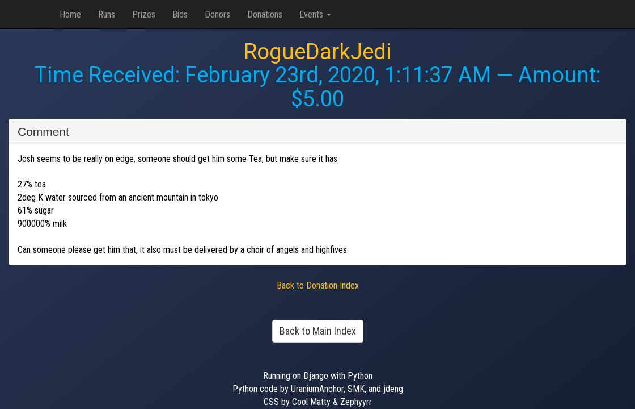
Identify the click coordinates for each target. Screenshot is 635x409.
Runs (106, 14)
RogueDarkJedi (318, 51)
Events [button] (315, 14)
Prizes (143, 14)
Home (70, 14)
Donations (264, 14)
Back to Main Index (318, 331)
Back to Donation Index (318, 285)
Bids (180, 14)
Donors (217, 14)
